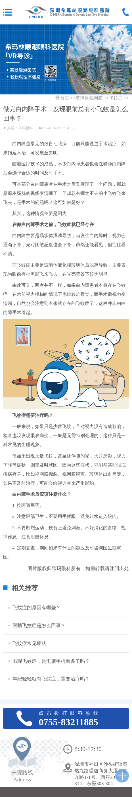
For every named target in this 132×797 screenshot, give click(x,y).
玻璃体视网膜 (89, 98)
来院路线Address (22, 776)
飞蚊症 (116, 98)
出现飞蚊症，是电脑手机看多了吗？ (51, 661)
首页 (64, 98)
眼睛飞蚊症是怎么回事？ (39, 625)
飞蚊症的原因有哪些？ (36, 607)
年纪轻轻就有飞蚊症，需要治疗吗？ (51, 679)
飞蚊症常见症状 (29, 643)
